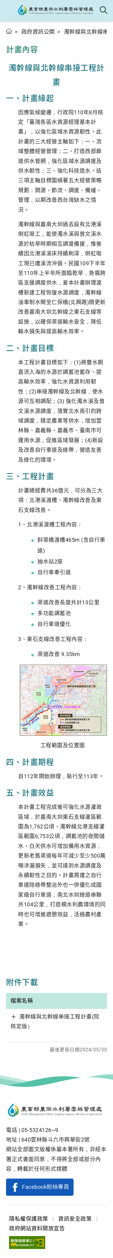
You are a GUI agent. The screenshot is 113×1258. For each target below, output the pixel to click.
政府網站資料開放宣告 (37, 1228)
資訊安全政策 (75, 1219)
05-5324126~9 (39, 1130)
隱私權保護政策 (28, 1219)
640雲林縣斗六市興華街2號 (55, 1139)
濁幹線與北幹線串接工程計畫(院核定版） (55, 1021)
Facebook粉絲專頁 (45, 1187)
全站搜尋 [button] (103, 10)
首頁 (9, 31)
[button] (10, 10)
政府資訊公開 (38, 32)
